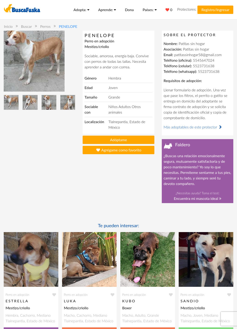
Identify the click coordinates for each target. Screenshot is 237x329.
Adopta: (81, 9)
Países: (150, 9)
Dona (129, 9)
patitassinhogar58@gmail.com (198, 54)
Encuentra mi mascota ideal (197, 198)
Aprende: (107, 9)
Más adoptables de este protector (193, 127)
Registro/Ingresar (215, 9)
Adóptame (118, 139)
